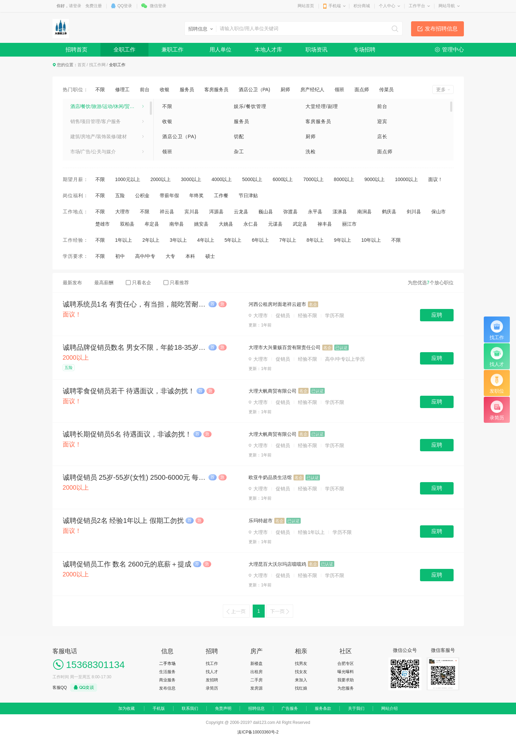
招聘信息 (256, 708)
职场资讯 (316, 49)
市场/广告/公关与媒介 (93, 151)
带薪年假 (169, 195)
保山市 (438, 211)
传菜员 (386, 89)
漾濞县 (340, 211)
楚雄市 (102, 224)
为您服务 (345, 688)
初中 (120, 256)
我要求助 (345, 680)
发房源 (256, 688)
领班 (339, 89)
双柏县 (127, 224)
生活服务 (167, 671)
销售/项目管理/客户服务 (95, 121)
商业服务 (167, 680)
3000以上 (191, 179)
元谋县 (275, 224)
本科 (190, 256)
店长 (382, 136)
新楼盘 (256, 663)
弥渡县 (290, 211)
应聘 (436, 315)
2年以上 (150, 240)
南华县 (176, 224)
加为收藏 (126, 708)
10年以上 (371, 240)
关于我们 (356, 708)
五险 (120, 195)
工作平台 (417, 5)
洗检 (310, 151)
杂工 (239, 151)
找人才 (212, 671)
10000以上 (406, 179)
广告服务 (289, 708)
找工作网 (97, 64)
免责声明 (223, 708)
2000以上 (161, 179)
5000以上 (252, 179)
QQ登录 (125, 5)
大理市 (122, 211)
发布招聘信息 (441, 29)
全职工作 (124, 49)
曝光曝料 (345, 671)
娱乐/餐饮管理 (250, 106)
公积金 (142, 195)
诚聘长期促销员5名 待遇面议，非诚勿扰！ (127, 434)
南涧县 (364, 211)
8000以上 (344, 179)
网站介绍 (389, 708)
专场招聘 (364, 49)
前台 (144, 89)
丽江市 (349, 224)
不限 (100, 89)
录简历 (212, 688)
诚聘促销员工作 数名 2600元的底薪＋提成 (127, 564)
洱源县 (216, 211)
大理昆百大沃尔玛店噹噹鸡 (277, 564)
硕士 (210, 256)
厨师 (285, 89)
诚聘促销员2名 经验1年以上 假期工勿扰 (123, 520)
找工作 (212, 663)
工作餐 (221, 195)
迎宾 (382, 121)
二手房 (256, 680)
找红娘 (301, 688)
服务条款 (323, 708)
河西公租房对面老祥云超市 (277, 304)
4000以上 (222, 179)
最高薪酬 (103, 282)
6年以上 (260, 240)
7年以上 (287, 240)
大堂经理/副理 (321, 106)
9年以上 (342, 240)
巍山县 (266, 211)
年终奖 (196, 195)
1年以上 (123, 240)
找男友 (301, 663)
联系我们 (190, 708)
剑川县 (414, 211)
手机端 (334, 5)
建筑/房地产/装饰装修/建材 (98, 136)
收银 (164, 89)
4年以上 (205, 240)
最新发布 (72, 282)
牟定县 (152, 224)
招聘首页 (76, 49)
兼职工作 (172, 49)
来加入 (301, 680)
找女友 (301, 671)
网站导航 (447, 5)
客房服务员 (216, 89)
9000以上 (374, 179)
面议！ (435, 179)
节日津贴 (248, 195)
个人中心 (387, 5)
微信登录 (158, 5)
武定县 (300, 224)
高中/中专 (145, 256)
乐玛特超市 (261, 520)
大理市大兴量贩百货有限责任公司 (285, 347)
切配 (239, 136)
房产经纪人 (312, 89)
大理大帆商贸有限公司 (273, 391)
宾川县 (191, 211)
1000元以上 (127, 179)
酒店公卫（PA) (254, 89)
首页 (81, 64)
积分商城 (361, 5)
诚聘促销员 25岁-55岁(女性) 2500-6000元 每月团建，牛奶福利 (135, 477)
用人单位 (220, 49)
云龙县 (241, 211)
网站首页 (306, 5)
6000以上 (283, 179)
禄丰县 (324, 224)
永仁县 (250, 224)
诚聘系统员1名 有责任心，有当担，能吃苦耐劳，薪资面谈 (135, 304)
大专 (170, 256)
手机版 (159, 708)
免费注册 (93, 5)
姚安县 (201, 224)
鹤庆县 (389, 211)
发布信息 (167, 688)
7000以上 (313, 179)
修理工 (122, 89)
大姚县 (226, 224)
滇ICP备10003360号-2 (257, 732)
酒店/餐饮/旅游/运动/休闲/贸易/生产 (107, 106)
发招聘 (212, 680)
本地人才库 (268, 49)
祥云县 (167, 211)
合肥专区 (345, 663)
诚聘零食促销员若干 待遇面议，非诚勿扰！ (129, 391)
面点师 (362, 89)
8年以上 (315, 240)
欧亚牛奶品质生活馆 (270, 477)
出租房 (256, 671)
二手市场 (167, 663)
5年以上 (233, 240)
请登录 (75, 5)
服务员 (187, 89)
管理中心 (453, 49)
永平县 (315, 211)
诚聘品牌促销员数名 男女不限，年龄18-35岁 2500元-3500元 (135, 347)
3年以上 (178, 240)
